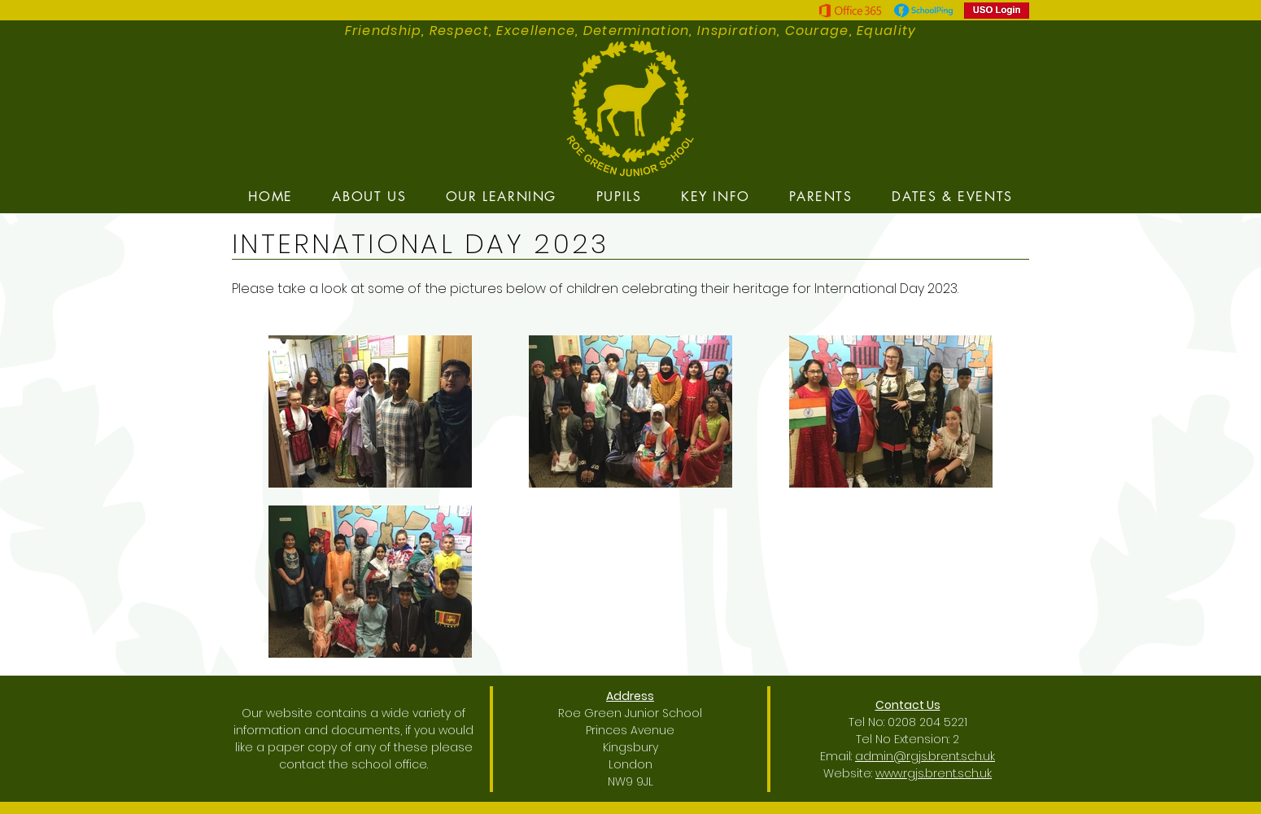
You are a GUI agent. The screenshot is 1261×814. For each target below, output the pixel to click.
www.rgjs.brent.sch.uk (933, 773)
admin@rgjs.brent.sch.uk (925, 756)
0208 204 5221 (927, 722)
